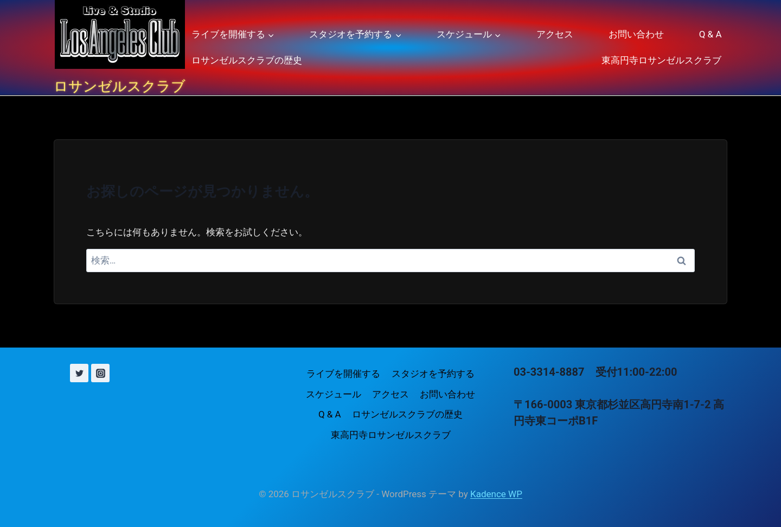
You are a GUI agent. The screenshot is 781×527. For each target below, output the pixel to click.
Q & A (710, 34)
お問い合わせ (636, 34)
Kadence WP (496, 494)
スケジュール (333, 394)
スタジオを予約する (433, 373)
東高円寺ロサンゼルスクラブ (661, 60)
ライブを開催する (343, 373)
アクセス (554, 34)
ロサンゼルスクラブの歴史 (246, 60)
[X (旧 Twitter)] (79, 373)
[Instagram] (100, 373)
